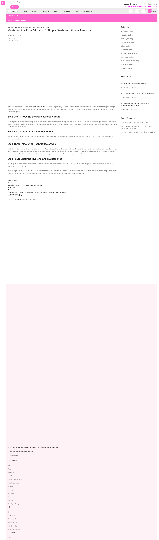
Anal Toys (11, 476)
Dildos (10, 465)
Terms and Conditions (15, 519)
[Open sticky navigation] (13, 11)
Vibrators (10, 469)
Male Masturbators (14, 483)
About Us (11, 537)
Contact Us (11, 515)
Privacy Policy (12, 522)
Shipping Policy (13, 526)
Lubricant (11, 500)
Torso (9, 497)
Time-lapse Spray (13, 504)
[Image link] (14, 443)
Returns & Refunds (14, 529)
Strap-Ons (11, 486)
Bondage (10, 490)
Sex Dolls (11, 493)
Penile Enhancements (15, 479)
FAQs (9, 512)
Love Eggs (11, 472)
